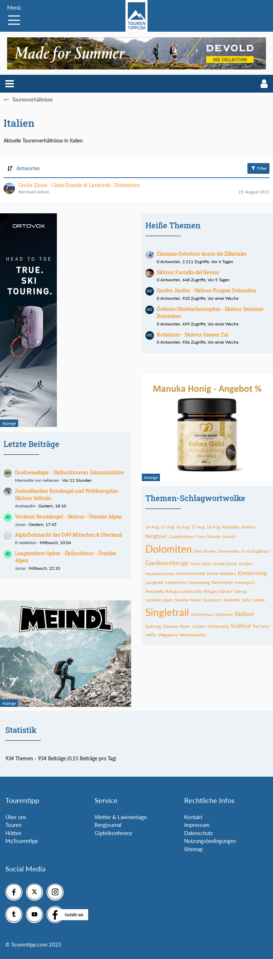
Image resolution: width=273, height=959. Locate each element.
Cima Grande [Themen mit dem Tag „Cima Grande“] (208, 536)
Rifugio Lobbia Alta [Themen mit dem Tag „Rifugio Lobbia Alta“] (184, 591)
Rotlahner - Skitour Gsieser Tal (192, 334)
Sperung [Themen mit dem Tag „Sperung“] (153, 626)
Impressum (196, 825)
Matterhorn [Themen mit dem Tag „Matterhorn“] (176, 582)
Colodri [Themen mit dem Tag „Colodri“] (229, 536)
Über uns (15, 817)
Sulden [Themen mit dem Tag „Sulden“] (198, 626)
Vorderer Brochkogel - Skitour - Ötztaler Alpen (68, 516)
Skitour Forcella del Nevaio (188, 272)
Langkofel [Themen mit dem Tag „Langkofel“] (154, 582)
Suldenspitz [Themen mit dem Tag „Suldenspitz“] (218, 626)
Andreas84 (25, 506)
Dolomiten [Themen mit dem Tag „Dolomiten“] (168, 549)
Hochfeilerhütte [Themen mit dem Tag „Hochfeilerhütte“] (190, 573)
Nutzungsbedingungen (210, 841)
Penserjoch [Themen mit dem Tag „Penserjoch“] (245, 582)
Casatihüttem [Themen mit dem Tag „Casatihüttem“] (181, 536)
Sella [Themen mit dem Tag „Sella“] (245, 600)
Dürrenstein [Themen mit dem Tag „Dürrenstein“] (229, 551)
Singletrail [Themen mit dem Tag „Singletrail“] (167, 612)
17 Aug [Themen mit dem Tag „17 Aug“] (198, 527)
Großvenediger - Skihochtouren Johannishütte (69, 472)
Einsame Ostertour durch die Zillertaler (202, 253)
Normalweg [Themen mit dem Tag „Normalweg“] (199, 582)
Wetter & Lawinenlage (121, 817)
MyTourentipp (21, 841)
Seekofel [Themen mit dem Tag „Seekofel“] (232, 600)
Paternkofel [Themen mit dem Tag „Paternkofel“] (222, 582)
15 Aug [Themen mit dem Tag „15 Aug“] (167, 527)
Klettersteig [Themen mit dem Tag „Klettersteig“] (252, 572)
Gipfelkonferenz (113, 833)
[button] (10, 83)
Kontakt (193, 817)
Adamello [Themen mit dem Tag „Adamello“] (231, 527)
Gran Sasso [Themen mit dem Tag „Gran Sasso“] (201, 563)
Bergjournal (108, 825)
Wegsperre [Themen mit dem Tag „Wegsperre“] (168, 634)
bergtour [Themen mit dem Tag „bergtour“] (156, 535)
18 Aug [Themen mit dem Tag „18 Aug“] (213, 527)
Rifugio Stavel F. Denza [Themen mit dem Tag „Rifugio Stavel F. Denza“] (225, 591)
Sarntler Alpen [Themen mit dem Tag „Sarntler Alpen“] (188, 600)
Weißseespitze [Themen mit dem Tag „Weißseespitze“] (193, 634)
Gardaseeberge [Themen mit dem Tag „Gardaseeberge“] (167, 563)
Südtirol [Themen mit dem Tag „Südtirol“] (241, 625)
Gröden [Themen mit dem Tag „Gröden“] (246, 563)
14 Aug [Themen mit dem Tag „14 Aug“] (152, 527)
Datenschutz (198, 833)
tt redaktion (26, 542)
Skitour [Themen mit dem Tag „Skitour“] (245, 613)
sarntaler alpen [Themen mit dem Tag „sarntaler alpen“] (159, 600)
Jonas (20, 524)
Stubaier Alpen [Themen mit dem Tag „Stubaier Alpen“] (177, 626)
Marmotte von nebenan (37, 480)
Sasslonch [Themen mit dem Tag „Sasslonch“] (212, 600)
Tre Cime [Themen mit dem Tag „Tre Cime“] (260, 626)
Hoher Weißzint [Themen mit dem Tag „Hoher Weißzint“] (221, 573)
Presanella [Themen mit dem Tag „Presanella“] (154, 591)
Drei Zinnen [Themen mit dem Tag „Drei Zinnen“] (205, 551)
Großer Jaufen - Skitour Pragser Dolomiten (206, 290)
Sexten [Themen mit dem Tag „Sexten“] (258, 600)
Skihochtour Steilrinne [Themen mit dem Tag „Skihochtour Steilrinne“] (212, 614)
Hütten (13, 833)
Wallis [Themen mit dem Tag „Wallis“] (150, 634)
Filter (258, 168)
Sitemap (193, 849)
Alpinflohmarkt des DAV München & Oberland (68, 534)
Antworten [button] (28, 168)
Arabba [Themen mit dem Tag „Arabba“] (248, 527)
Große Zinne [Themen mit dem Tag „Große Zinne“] (225, 563)
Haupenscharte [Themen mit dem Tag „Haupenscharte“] (159, 573)
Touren (13, 825)
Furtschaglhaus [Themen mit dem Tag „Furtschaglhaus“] (255, 551)
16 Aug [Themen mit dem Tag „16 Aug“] (182, 527)
